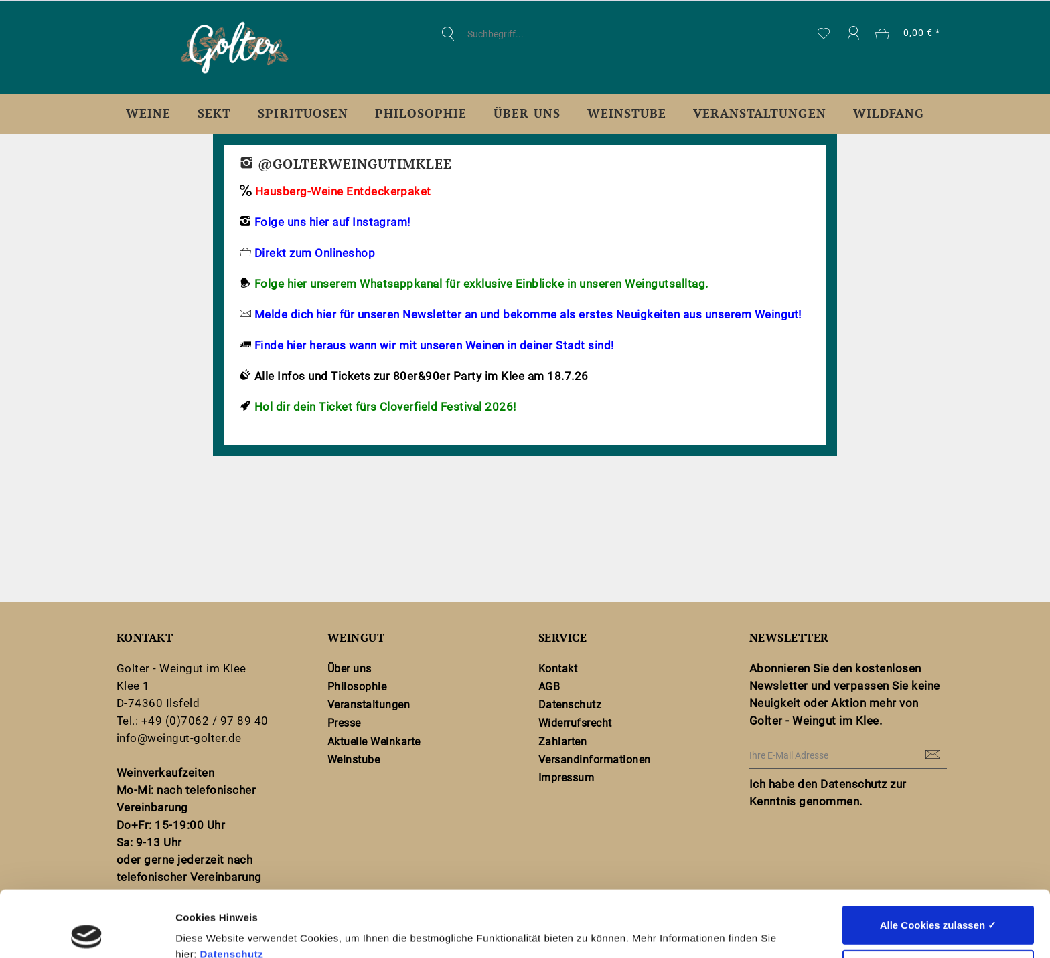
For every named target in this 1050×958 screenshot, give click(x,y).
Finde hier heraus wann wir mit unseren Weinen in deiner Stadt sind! (434, 345)
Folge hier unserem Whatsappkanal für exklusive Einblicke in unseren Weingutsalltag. (481, 283)
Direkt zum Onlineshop (314, 253)
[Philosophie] (421, 114)
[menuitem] (525, 44)
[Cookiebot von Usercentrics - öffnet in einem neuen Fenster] (86, 932)
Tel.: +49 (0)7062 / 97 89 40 (193, 720)
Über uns (349, 668)
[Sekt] (214, 114)
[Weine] (148, 114)
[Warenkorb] (908, 34)
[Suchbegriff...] (525, 34)
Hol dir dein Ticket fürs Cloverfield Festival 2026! (385, 406)
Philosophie (356, 686)
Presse (344, 722)
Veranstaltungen (368, 704)
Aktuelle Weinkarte (374, 741)
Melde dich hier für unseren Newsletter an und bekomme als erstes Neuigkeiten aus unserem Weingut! (528, 314)
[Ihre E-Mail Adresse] (848, 756)
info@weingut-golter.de (179, 738)
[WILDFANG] (888, 114)
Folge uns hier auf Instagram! (330, 222)
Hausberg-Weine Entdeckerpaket (343, 191)
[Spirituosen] (302, 114)
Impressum (566, 777)
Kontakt (557, 668)
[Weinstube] (627, 114)
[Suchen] (451, 34)
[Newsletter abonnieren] (933, 755)
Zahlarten (562, 741)
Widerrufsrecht (575, 722)
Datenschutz (231, 888)
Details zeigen (712, 931)
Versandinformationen (594, 759)
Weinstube (353, 759)
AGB (549, 686)
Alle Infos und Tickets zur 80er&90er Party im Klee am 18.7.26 (421, 376)
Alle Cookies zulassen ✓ (938, 858)
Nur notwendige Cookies (938, 902)
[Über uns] (526, 114)
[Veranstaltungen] (760, 114)
